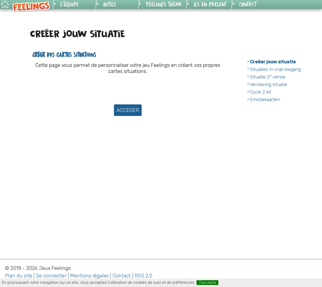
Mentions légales (89, 276)
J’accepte (207, 282)
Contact (121, 276)
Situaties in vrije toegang (275, 69)
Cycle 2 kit (260, 92)
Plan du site (18, 276)
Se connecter (51, 276)
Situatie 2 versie (267, 77)
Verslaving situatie (268, 84)
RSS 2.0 (143, 276)
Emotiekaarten (265, 99)
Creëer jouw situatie (273, 62)
